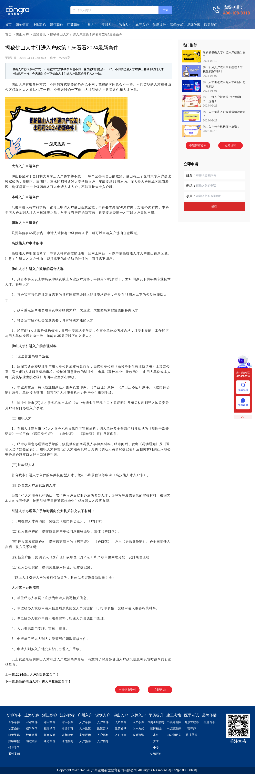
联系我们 (210, 25)
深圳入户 (107, 25)
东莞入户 (142, 25)
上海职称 (39, 25)
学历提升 (159, 25)
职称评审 (22, 25)
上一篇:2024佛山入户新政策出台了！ (32, 674)
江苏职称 (73, 25)
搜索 (165, 10)
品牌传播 (193, 25)
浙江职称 (56, 25)
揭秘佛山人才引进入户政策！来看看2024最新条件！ (88, 34)
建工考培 (173, 715)
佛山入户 (125, 25)
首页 (8, 25)
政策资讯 (39, 34)
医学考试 (176, 25)
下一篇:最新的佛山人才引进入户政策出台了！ (38, 681)
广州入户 (90, 25)
